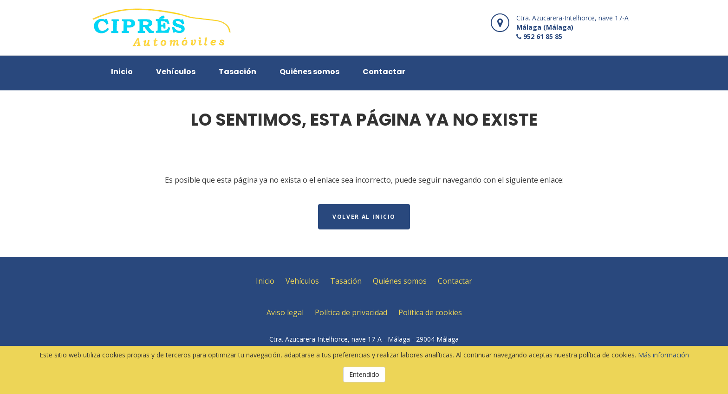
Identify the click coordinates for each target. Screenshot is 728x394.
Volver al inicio (364, 217)
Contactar (384, 71)
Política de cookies (430, 312)
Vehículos (175, 71)
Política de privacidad (351, 312)
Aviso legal (285, 312)
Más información (663, 354)
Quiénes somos (309, 71)
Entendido (364, 374)
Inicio (122, 71)
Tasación (237, 71)
